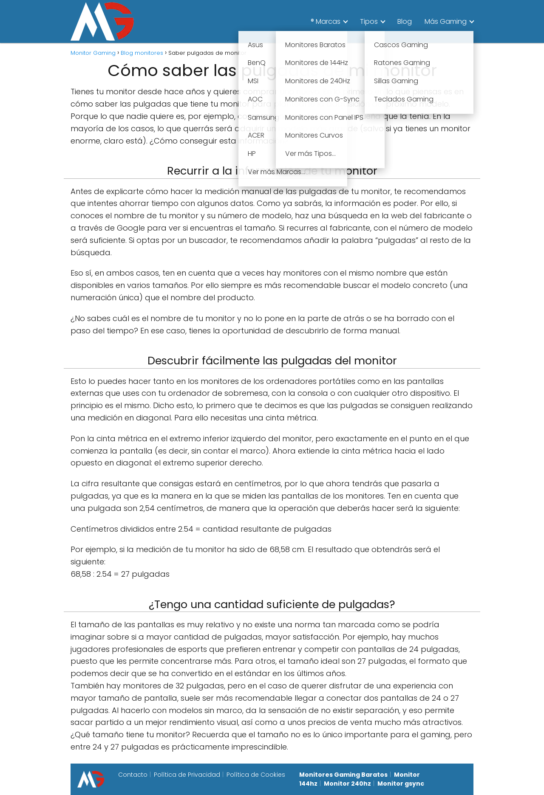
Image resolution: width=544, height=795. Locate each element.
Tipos (369, 21)
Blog (404, 21)
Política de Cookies (256, 774)
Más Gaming (446, 21)
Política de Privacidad (187, 774)
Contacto (132, 774)
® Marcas (325, 21)
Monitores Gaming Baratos (343, 774)
